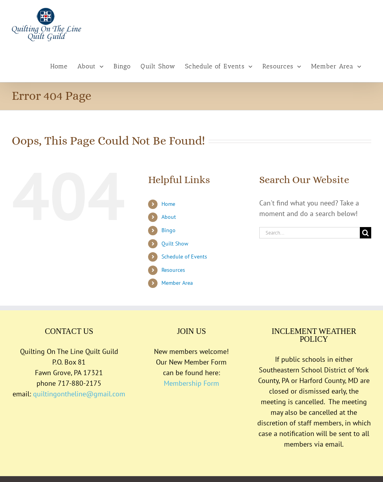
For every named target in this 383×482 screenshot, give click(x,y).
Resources (173, 269)
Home (168, 203)
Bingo (168, 230)
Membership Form (191, 383)
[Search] (365, 232)
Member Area (177, 282)
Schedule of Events (184, 256)
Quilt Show (174, 243)
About (168, 216)
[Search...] (309, 232)
